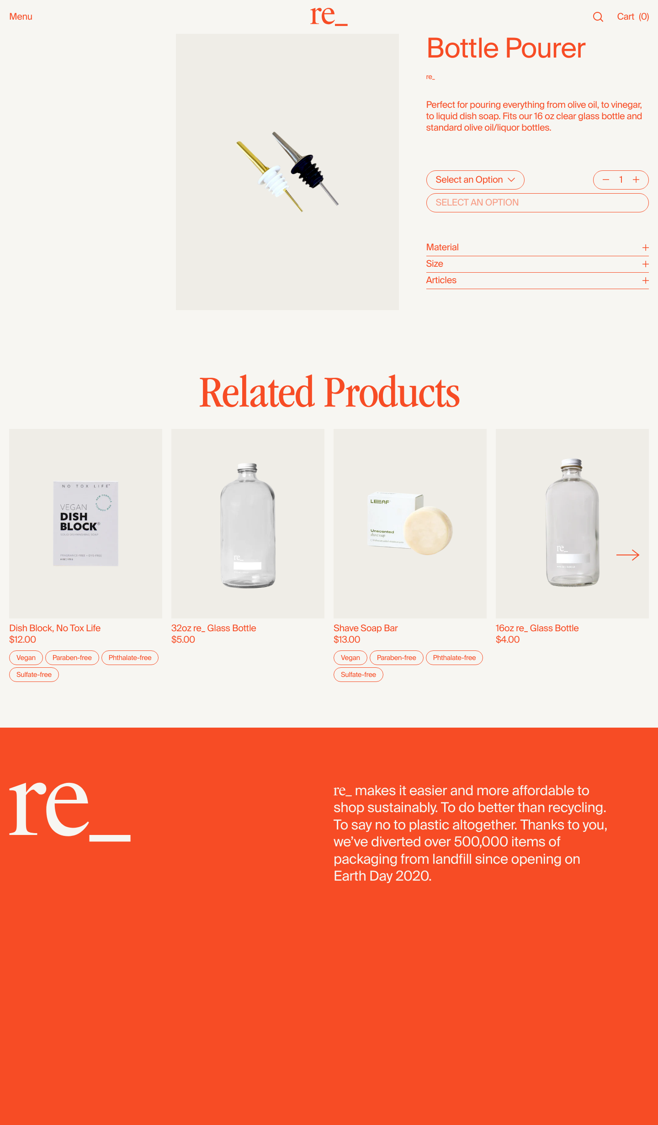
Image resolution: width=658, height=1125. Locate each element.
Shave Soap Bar (366, 629)
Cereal (22, 254)
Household (31, 128)
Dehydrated (32, 288)
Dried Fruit (30, 231)
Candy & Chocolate (48, 220)
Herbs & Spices (40, 197)
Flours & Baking (40, 242)
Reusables (30, 140)
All (14, 39)
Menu (20, 17)
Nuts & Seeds (36, 163)
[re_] (329, 17)
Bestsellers (31, 62)
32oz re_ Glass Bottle (213, 629)
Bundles (25, 309)
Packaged (29, 320)
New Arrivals (34, 51)
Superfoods (33, 185)
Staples (24, 73)
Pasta (20, 277)
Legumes (28, 265)
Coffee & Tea (35, 174)
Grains (22, 208)
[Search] (598, 17)
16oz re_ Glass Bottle (537, 629)
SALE (20, 85)
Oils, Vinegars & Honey (55, 151)
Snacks (24, 105)
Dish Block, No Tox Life (55, 629)
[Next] (628, 556)
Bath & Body (34, 117)
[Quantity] (621, 180)
